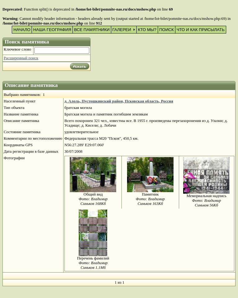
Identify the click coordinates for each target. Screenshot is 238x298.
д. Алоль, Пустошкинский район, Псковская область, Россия (118, 101)
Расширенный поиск (21, 58)
